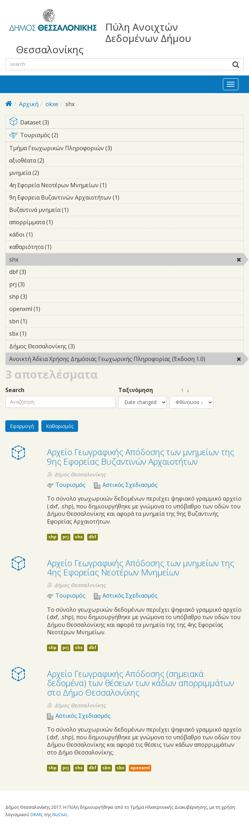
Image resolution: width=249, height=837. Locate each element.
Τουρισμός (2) (126, 136)
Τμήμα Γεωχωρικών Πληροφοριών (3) (123, 148)
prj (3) (35, 284)
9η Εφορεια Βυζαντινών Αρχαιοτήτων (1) (126, 198)
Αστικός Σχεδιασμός (130, 485)
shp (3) (38, 296)
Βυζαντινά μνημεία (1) (79, 210)
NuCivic (59, 814)
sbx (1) (37, 333)
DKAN (36, 814)
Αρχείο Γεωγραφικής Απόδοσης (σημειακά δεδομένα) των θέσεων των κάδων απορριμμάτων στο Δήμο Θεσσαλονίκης (140, 683)
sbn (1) (38, 321)
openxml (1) (51, 309)
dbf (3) (37, 272)
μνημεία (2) (50, 173)
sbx (120, 768)
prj (66, 537)
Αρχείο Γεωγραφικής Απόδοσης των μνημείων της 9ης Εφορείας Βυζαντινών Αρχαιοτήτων (140, 456)
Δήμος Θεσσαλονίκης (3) (85, 346)
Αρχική (28, 104)
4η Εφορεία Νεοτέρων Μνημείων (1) (117, 185)
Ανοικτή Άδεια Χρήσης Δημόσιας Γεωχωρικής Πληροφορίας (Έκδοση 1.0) (126, 360)
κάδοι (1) (43, 234)
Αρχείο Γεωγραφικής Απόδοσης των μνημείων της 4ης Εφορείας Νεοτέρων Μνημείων (140, 567)
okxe (52, 104)
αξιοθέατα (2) (55, 160)
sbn (106, 768)
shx (36, 259)
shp (52, 537)
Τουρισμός (70, 485)
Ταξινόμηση (135, 390)
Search (14, 390)
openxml (140, 768)
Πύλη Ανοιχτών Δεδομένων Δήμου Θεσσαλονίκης (103, 38)
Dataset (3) (126, 122)
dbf (92, 537)
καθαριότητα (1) (62, 247)
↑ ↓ (179, 390)
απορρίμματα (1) (64, 222)
